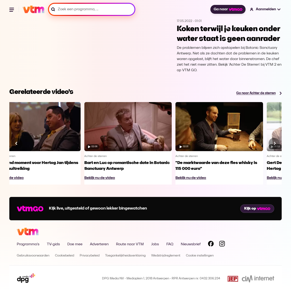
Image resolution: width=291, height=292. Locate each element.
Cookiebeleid (64, 255)
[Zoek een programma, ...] (91, 9)
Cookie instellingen (200, 255)
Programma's (28, 244)
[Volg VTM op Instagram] (222, 244)
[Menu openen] (12, 9)
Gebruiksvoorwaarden (33, 255)
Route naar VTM (130, 244)
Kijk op (257, 208)
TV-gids (53, 244)
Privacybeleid (89, 255)
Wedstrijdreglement (165, 255)
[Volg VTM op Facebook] (211, 244)
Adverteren (99, 244)
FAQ (169, 244)
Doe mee (74, 244)
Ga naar (228, 9)
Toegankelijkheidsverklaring (125, 255)
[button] (265, 9)
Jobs (155, 244)
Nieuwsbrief (191, 244)
